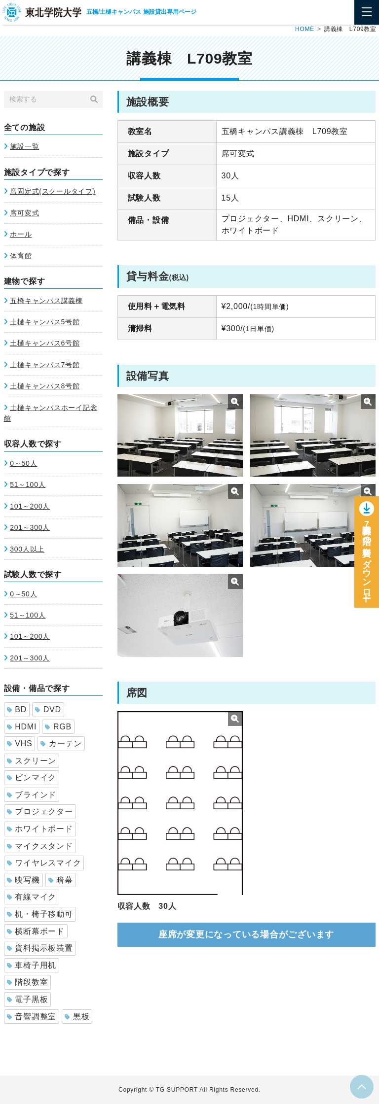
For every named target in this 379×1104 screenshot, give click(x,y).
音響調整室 (32, 1016)
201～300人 (30, 527)
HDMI (22, 727)
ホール (21, 234)
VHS (20, 743)
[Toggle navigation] (366, 12)
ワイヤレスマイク (44, 863)
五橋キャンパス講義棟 (46, 301)
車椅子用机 (32, 965)
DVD (48, 709)
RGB (58, 727)
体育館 (21, 256)
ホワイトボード (40, 829)
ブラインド (32, 795)
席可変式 (24, 213)
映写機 (23, 880)
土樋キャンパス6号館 (44, 343)
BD (17, 709)
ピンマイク (32, 777)
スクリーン (32, 761)
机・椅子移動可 (40, 914)
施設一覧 (24, 146)
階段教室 (27, 982)
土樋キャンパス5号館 (44, 322)
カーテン (61, 743)
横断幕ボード (36, 931)
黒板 (77, 1016)
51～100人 (27, 484)
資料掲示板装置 (40, 948)
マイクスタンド (40, 846)
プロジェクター (40, 811)
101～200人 (30, 506)
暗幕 (60, 880)
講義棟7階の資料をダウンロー (367, 560)
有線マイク (32, 897)
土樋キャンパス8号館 (44, 386)
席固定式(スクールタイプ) (52, 191)
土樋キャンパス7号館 (44, 365)
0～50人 (23, 463)
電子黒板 (27, 999)
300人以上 (27, 549)
